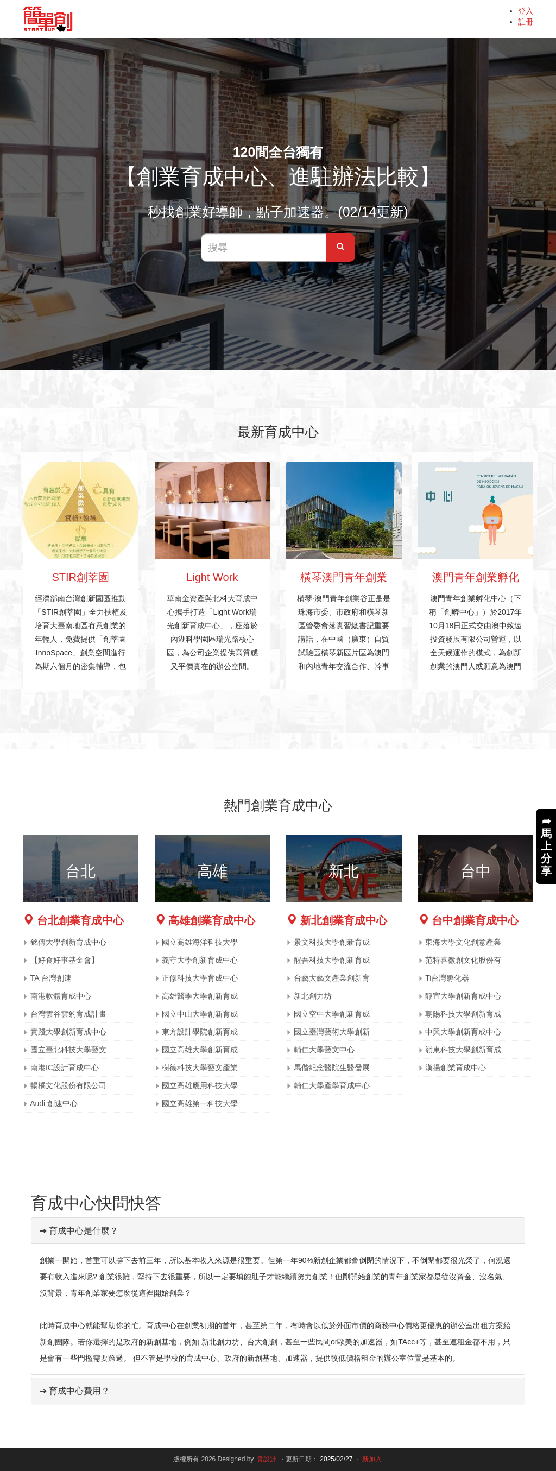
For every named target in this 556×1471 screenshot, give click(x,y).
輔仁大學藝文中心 (324, 1049)
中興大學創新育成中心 (463, 1031)
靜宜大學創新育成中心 (463, 996)
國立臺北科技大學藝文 (68, 1049)
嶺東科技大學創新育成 (463, 1049)
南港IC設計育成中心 (64, 1067)
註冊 (525, 21)
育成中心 (204, 625)
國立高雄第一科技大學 (200, 1103)
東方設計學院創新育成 (200, 1031)
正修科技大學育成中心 (200, 978)
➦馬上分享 (546, 846)
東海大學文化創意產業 (463, 942)
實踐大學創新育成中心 (68, 1031)
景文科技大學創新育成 (332, 942)
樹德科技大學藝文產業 (200, 1067)
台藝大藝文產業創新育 (332, 978)
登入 (525, 11)
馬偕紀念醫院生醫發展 (332, 1067)
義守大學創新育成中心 (200, 960)
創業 (352, 598)
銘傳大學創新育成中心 (68, 942)
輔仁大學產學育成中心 (332, 1085)
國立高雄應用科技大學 (200, 1085)
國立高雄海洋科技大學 (200, 942)
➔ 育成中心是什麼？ (79, 1230)
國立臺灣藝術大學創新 (332, 1031)
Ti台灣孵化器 (447, 978)
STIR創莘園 (80, 577)
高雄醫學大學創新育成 (200, 996)
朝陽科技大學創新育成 (463, 1013)
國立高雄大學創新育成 (200, 1049)
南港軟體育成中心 (60, 996)
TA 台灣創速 (51, 978)
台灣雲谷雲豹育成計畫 (68, 1013)
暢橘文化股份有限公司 (68, 1085)
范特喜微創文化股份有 (463, 960)
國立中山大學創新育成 (200, 1013)
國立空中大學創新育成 (332, 1013)
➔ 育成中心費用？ (75, 1391)
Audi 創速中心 (54, 1103)
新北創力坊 (313, 996)
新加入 (372, 1459)
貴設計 (266, 1459)
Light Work (212, 577)
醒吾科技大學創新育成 (332, 960)
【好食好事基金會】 (64, 960)
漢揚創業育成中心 (455, 1067)
